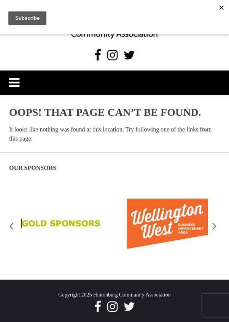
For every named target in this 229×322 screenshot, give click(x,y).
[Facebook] (97, 55)
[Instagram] (112, 55)
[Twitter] (129, 55)
